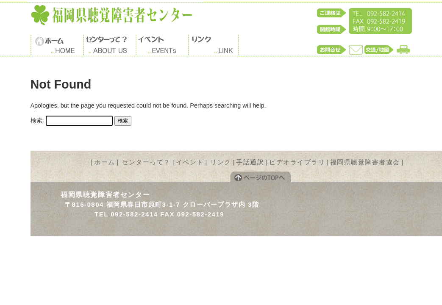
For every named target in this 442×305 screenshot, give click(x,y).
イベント (190, 162)
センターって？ (146, 162)
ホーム (104, 162)
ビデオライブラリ (297, 162)
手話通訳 (250, 162)
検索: (37, 120)
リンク (220, 162)
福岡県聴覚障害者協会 (365, 162)
